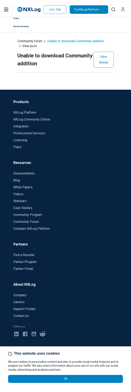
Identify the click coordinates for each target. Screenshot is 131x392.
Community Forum (26, 222)
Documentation (24, 173)
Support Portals (24, 309)
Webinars (20, 201)
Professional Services (29, 133)
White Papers (23, 187)
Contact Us (21, 316)
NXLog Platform (24, 112)
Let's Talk (55, 9)
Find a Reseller (24, 255)
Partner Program (25, 262)
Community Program (27, 215)
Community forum (29, 41)
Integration (21, 126)
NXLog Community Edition (31, 119)
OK (65, 378)
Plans (17, 147)
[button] (10, 9)
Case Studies (22, 208)
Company (20, 295)
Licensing (20, 140)
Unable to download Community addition (75, 41)
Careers (18, 302)
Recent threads (21, 26)
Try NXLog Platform (86, 9)
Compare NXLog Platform (31, 228)
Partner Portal (23, 269)
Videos (18, 194)
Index (16, 18)
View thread (103, 59)
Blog (16, 180)
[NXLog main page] (29, 9)
